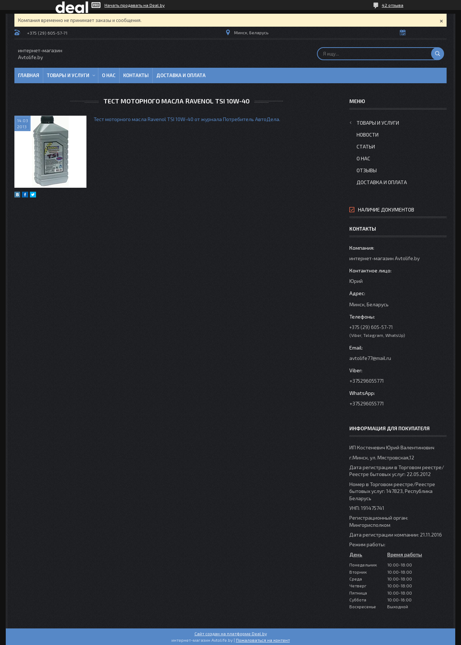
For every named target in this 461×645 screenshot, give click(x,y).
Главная (28, 75)
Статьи (366, 146)
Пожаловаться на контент (263, 639)
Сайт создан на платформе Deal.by (230, 633)
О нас (109, 75)
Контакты (136, 75)
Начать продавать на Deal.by (134, 5)
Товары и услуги (68, 75)
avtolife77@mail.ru (370, 358)
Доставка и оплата (181, 75)
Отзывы (367, 170)
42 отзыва (392, 5)
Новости (368, 135)
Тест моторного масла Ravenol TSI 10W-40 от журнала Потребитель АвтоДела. (187, 119)
